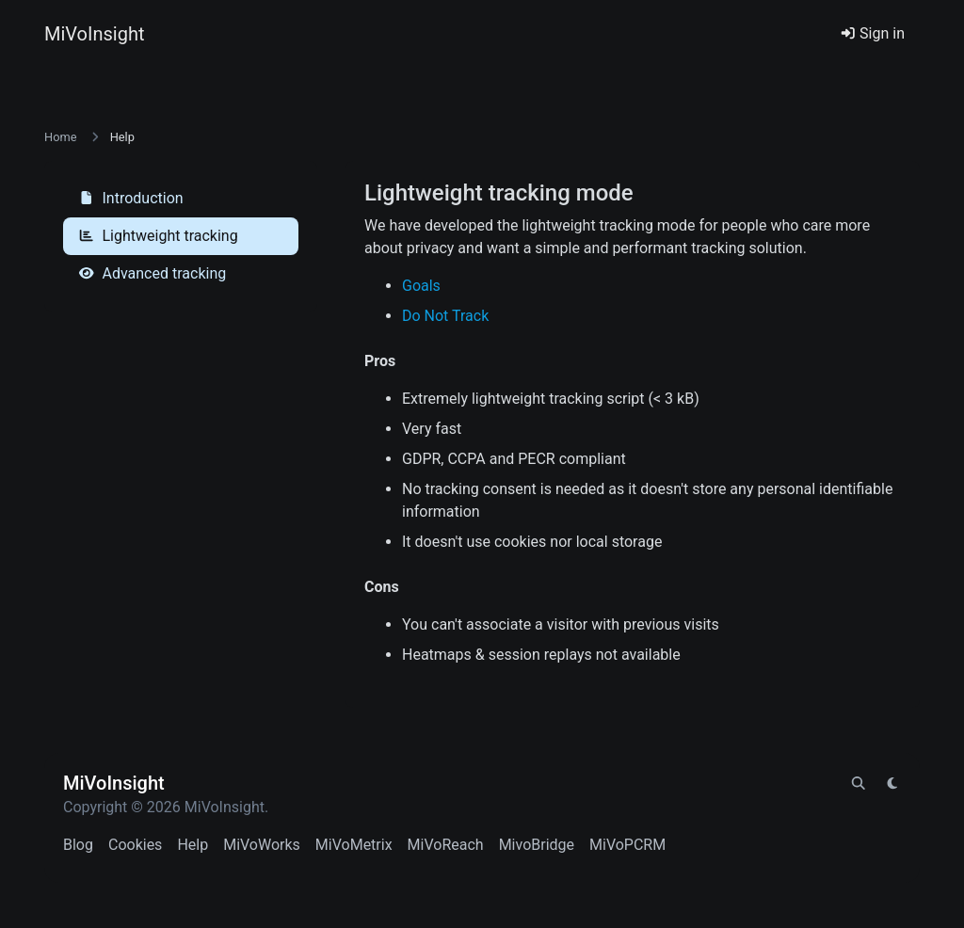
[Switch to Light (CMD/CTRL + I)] (892, 784)
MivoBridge (536, 845)
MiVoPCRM (627, 845)
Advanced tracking (152, 273)
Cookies (135, 845)
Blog (78, 845)
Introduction (131, 198)
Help (192, 845)
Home (60, 137)
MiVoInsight (94, 34)
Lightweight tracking (158, 236)
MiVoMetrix (354, 845)
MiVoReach (446, 845)
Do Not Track (445, 316)
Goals (421, 286)
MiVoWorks (261, 845)
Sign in (872, 33)
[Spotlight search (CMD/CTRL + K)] (858, 784)
